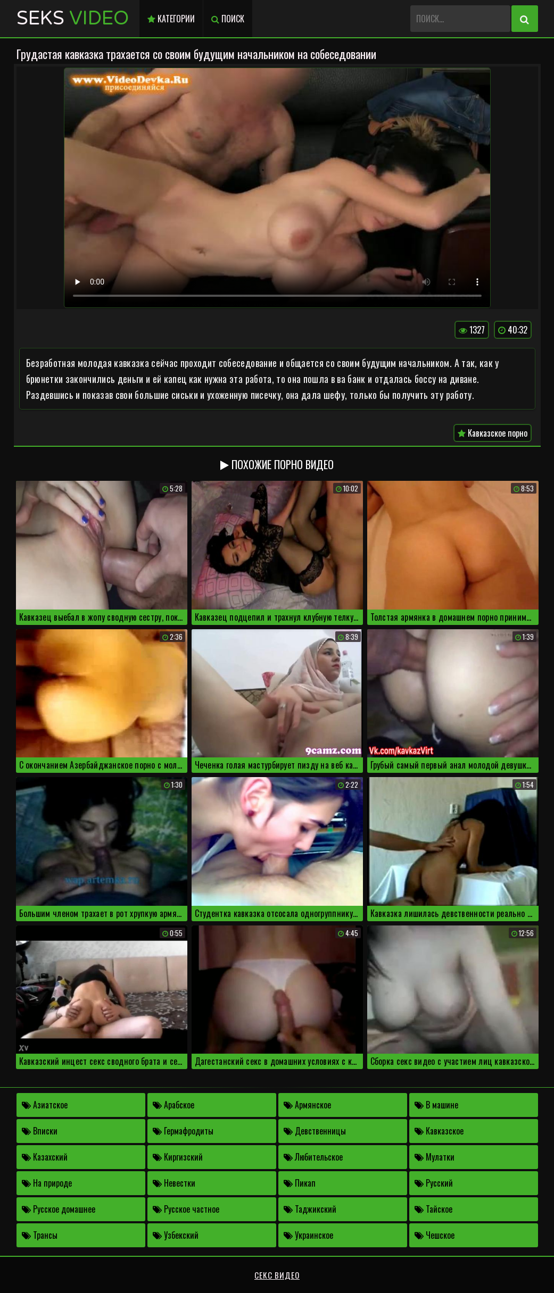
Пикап (300, 1183)
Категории (171, 18)
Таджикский (310, 1209)
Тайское (433, 1209)
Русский (434, 1183)
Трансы (39, 1235)
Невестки (174, 1183)
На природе (47, 1183)
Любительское (313, 1156)
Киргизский (178, 1156)
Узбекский (176, 1235)
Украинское (308, 1235)
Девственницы (315, 1130)
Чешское (434, 1235)
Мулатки (434, 1156)
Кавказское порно (492, 433)
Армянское (307, 1104)
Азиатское (45, 1104)
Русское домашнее (58, 1209)
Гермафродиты (183, 1130)
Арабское (173, 1104)
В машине (436, 1104)
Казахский (45, 1156)
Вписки (39, 1130)
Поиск (227, 18)
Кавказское (439, 1130)
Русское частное (186, 1209)
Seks (72, 18)
